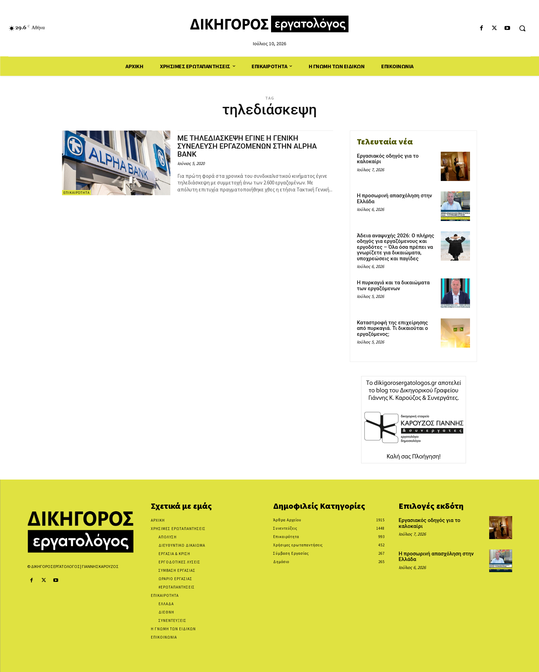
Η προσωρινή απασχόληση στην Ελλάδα (394, 198)
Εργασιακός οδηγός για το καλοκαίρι (387, 159)
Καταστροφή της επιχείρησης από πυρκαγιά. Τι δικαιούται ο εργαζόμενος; (392, 328)
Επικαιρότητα (76, 192)
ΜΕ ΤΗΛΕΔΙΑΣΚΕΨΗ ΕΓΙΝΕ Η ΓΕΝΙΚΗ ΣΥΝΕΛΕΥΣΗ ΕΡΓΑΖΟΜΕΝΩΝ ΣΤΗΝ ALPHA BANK (247, 146)
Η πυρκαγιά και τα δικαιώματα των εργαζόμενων (393, 285)
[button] (522, 28)
